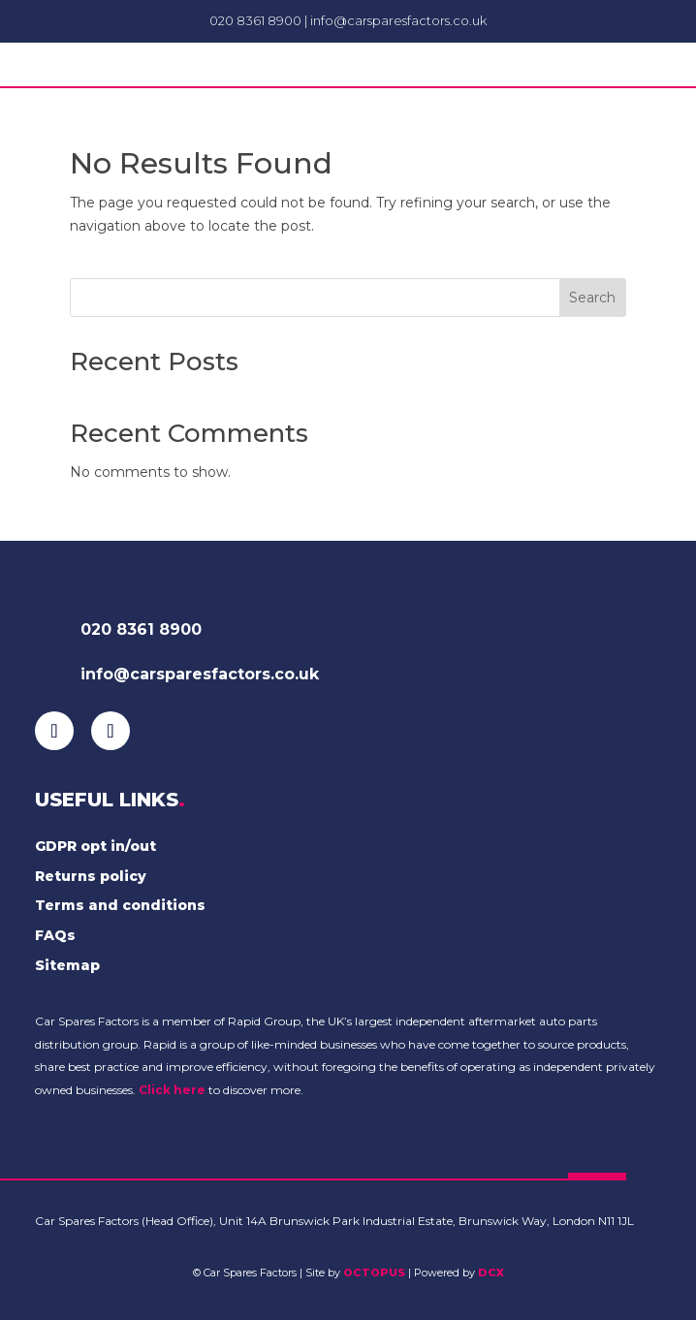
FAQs (55, 935)
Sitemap (67, 965)
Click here (172, 1090)
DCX (491, 1272)
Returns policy (90, 876)
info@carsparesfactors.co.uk (398, 20)
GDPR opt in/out (95, 846)
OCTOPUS (374, 1272)
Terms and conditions (120, 905)
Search (592, 297)
